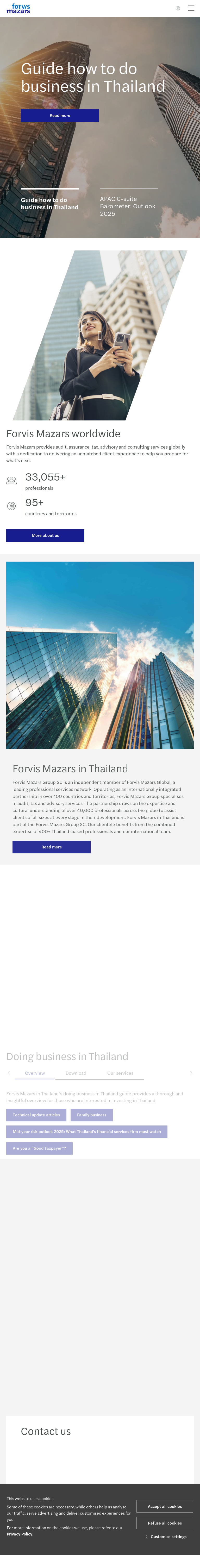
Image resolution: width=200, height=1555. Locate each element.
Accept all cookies (165, 1506)
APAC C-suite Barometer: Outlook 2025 (127, 205)
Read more (60, 115)
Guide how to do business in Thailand (93, 76)
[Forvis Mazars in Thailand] (100, 342)
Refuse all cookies (165, 1523)
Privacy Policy (19, 1534)
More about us (45, 536)
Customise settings (164, 1536)
